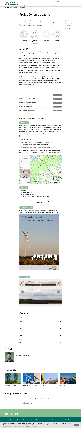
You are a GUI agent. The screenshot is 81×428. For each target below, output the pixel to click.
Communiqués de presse (22, 419)
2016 (20, 318)
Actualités (69, 20)
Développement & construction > (30, 385)
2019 (20, 328)
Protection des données (40, 419)
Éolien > (43, 385)
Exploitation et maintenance (43, 5)
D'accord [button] (76, 424)
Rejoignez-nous (12, 419)
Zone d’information (62, 5)
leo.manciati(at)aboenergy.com (22, 355)
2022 (20, 339)
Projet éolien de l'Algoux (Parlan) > (30, 398)
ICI (58, 78)
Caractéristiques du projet (72, 22)
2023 (20, 342)
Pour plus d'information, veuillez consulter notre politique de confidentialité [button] (22, 426)
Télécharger (58, 95)
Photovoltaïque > (63, 385)
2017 (20, 321)
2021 (20, 335)
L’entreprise (54, 5)
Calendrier (69, 25)
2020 (20, 332)
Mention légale (50, 419)
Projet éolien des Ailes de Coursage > (12, 398)
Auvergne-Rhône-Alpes (22, 7)
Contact (58, 1)
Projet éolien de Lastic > (10, 402)
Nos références (31, 419)
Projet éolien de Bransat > (46, 398)
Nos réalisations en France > (11, 385)
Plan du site (67, 419)
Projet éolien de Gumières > (66, 398)
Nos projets (15, 7)
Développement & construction (28, 5)
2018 (20, 325)
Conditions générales (59, 419)
